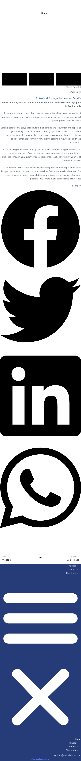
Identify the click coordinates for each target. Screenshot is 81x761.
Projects (72, 565)
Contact (72, 569)
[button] (40, 13)
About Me (71, 573)
